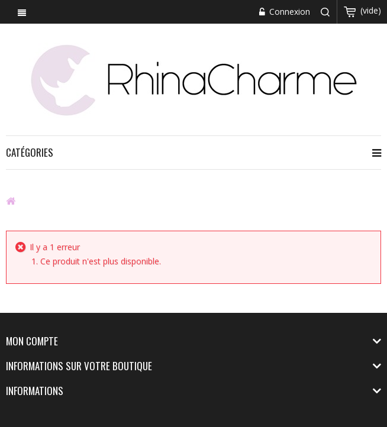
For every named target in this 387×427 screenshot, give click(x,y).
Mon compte (32, 341)
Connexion (288, 11)
